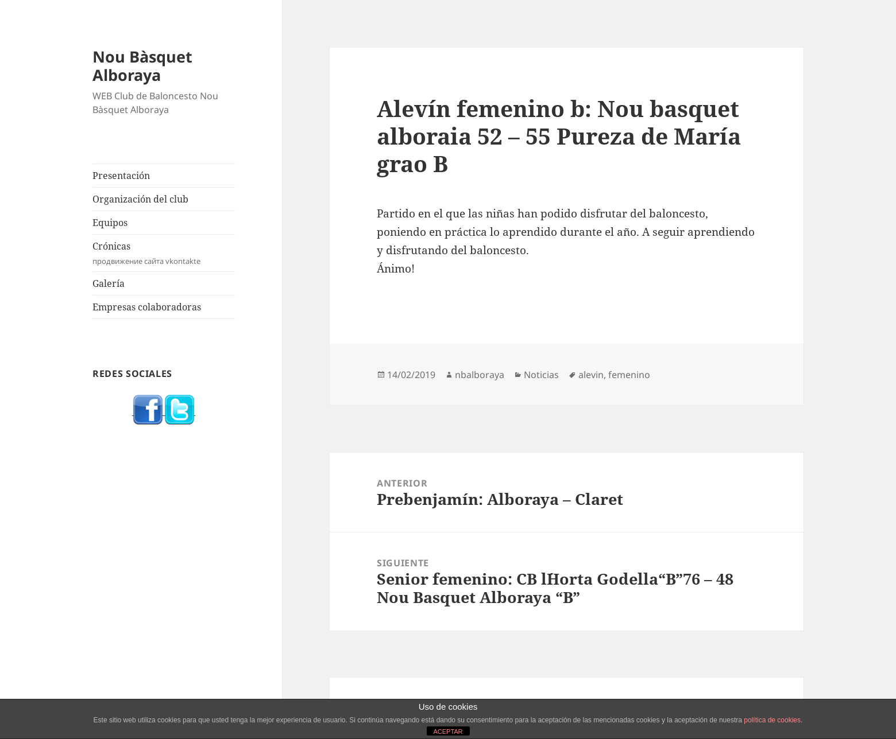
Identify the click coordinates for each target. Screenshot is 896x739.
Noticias (541, 374)
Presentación (121, 175)
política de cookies (772, 720)
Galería (108, 283)
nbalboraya (479, 374)
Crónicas (163, 253)
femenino (629, 374)
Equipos (110, 222)
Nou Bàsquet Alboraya (142, 65)
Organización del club (140, 199)
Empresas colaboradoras (146, 307)
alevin (591, 374)
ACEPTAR (447, 731)
